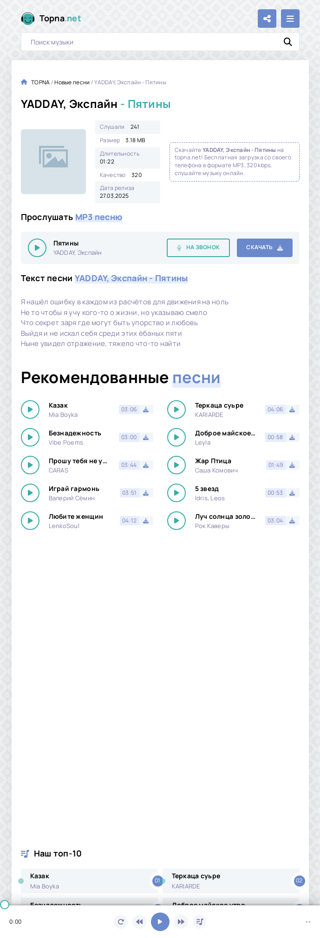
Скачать (259, 247)
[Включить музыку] (160, 922)
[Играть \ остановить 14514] (37, 248)
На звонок (203, 247)
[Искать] (288, 41)
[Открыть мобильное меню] (290, 18)
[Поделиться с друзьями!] (267, 18)
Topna (60, 18)
